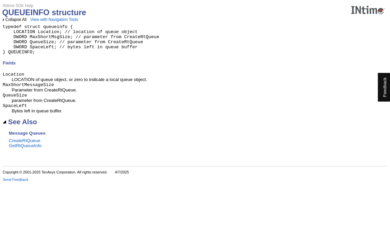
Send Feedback (15, 188)
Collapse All (16, 19)
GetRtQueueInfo (25, 154)
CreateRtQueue (24, 149)
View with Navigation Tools (54, 19)
